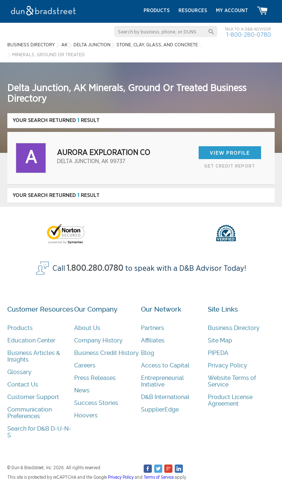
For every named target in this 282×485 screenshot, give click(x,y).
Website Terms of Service (232, 381)
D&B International (165, 397)
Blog (147, 352)
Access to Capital (165, 365)
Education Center (31, 340)
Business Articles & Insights (33, 356)
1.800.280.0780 (95, 268)
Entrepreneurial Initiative (162, 381)
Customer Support (33, 397)
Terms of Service (159, 477)
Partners (152, 327)
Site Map (220, 340)
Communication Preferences (29, 413)
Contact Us (22, 384)
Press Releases (95, 377)
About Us (87, 327)
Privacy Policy (227, 365)
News (82, 390)
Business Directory (234, 327)
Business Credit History (106, 352)
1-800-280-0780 (248, 35)
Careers (84, 365)
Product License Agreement (230, 400)
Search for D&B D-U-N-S (39, 432)
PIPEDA (218, 352)
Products (20, 327)
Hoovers (86, 415)
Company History (98, 340)
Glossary (19, 372)
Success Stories (96, 402)
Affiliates (152, 340)
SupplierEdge (160, 409)
